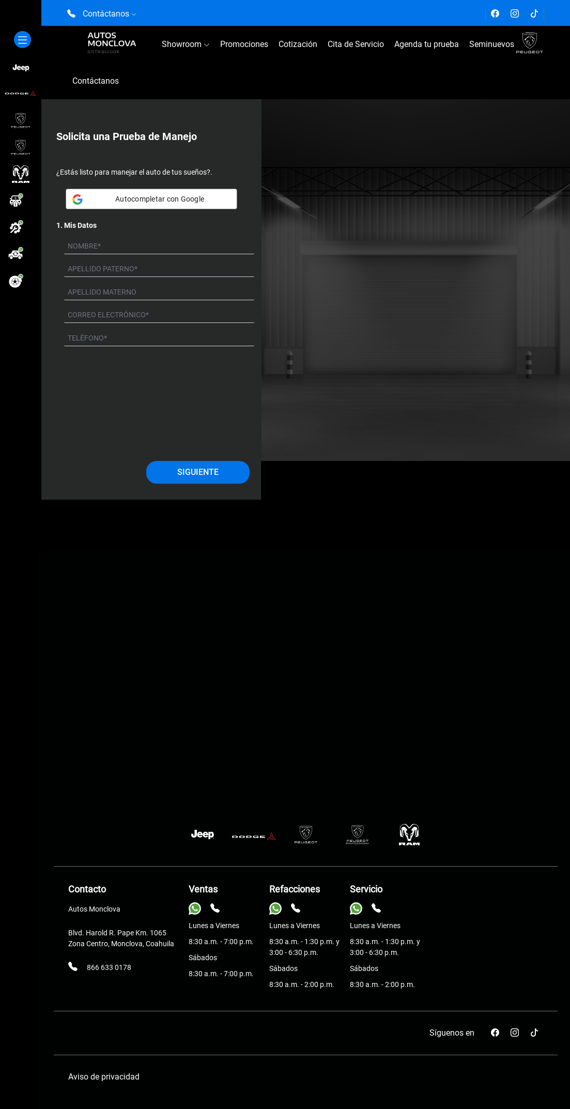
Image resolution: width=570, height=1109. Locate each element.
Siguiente (198, 472)
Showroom (186, 44)
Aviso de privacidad (104, 1077)
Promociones (244, 44)
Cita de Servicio (356, 44)
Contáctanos (95, 81)
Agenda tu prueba (426, 44)
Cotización (298, 44)
